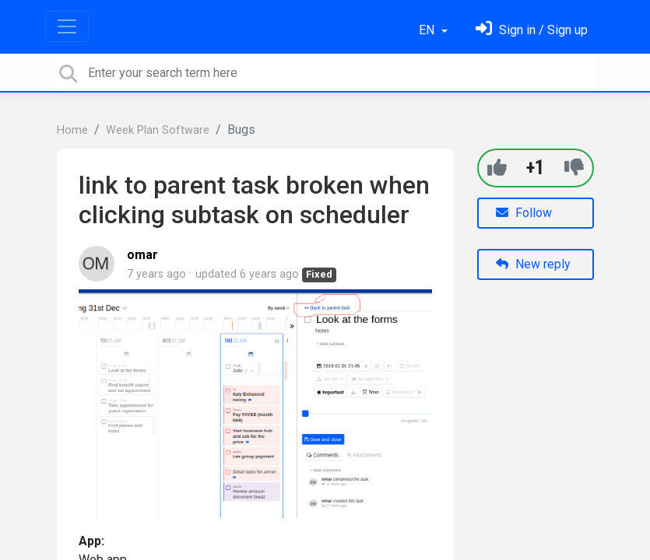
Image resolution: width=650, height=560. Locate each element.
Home (72, 130)
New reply (533, 264)
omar (142, 254)
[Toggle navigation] (67, 26)
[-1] (574, 167)
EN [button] (428, 30)
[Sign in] (531, 30)
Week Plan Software (157, 130)
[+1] (497, 167)
